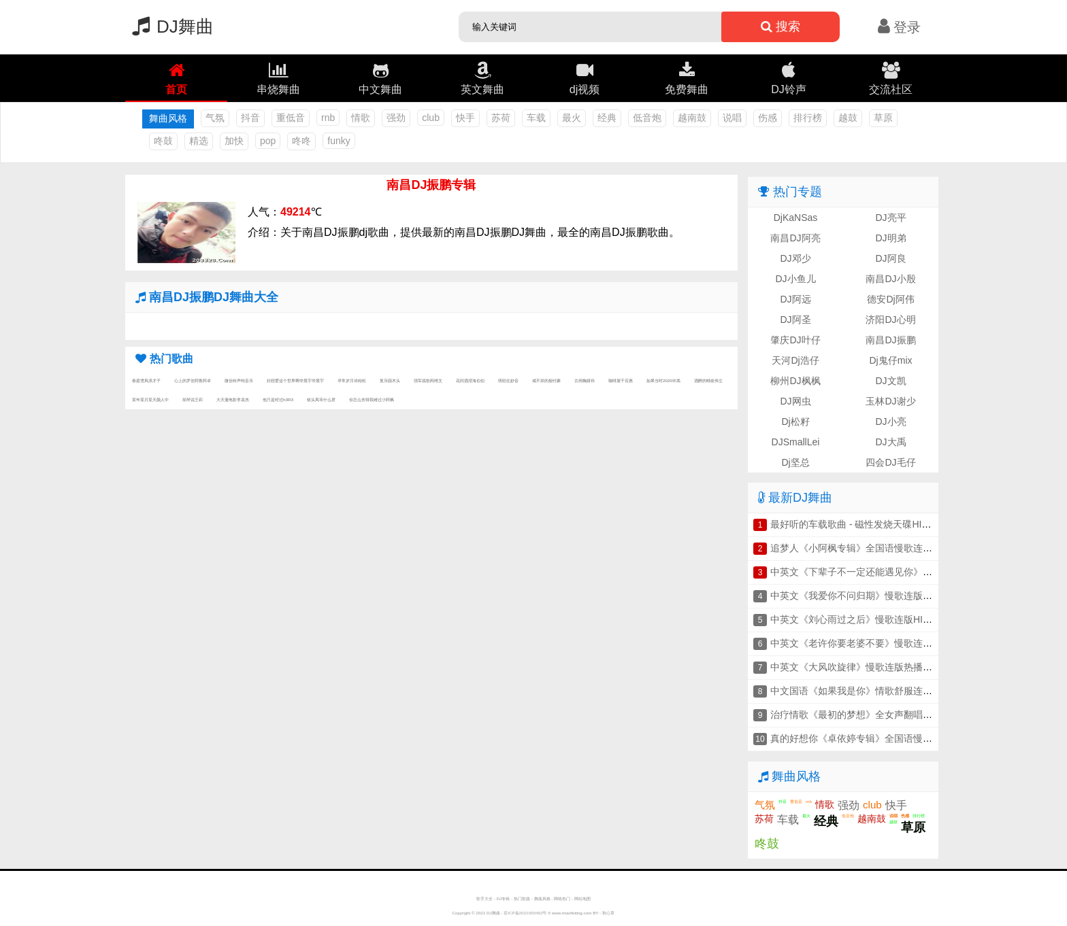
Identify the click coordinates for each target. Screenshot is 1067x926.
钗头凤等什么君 (321, 399)
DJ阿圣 (795, 319)
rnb (328, 117)
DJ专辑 (503, 898)
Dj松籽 (795, 421)
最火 (571, 117)
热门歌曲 (522, 898)
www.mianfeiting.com (572, 912)
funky (338, 140)
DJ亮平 (890, 217)
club (431, 117)
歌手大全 (484, 898)
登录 (899, 27)
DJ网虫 (795, 401)
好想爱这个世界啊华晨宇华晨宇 (295, 380)
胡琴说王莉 (192, 399)
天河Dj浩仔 (795, 360)
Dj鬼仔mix (891, 360)
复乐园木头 (390, 380)
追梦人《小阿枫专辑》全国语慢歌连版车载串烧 (870, 548)
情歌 (360, 117)
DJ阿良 (890, 258)
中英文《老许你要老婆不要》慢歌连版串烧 (860, 643)
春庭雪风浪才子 (146, 380)
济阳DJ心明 (890, 319)
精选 (198, 140)
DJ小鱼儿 (795, 278)
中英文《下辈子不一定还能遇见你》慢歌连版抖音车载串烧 (894, 571)
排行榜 (807, 117)
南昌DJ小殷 (890, 278)
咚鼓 (163, 140)
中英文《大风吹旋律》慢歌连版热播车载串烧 (865, 667)
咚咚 (301, 140)
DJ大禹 (890, 441)
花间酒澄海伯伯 (470, 380)
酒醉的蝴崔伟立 (708, 380)
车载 (536, 117)
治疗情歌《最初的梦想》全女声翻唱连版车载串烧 (875, 714)
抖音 (250, 117)
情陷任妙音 (508, 380)
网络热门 (562, 898)
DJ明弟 (890, 238)
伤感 (767, 117)
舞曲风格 (542, 898)
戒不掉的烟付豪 (546, 380)
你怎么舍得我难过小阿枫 (371, 399)
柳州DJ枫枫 (795, 380)
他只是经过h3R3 (278, 399)
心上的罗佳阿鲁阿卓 (192, 380)
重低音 (290, 117)
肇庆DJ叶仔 (795, 340)
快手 (465, 117)
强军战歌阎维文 (428, 380)
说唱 (732, 117)
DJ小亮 (890, 421)
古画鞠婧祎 (584, 380)
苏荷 (500, 117)
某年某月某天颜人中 (150, 399)
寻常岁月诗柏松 (352, 380)
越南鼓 (692, 117)
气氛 (215, 117)
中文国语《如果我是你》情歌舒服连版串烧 (860, 690)
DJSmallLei (796, 441)
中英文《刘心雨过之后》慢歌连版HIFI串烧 (860, 619)
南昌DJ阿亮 (795, 238)
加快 (234, 140)
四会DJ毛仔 (890, 462)
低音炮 (647, 117)
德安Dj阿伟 (890, 299)
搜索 (780, 26)
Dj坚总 (795, 462)
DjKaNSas (796, 217)
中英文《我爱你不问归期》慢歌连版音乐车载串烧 (875, 595)
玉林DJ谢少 (890, 401)
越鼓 (847, 117)
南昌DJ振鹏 (890, 340)
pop (268, 140)
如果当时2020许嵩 (663, 380)
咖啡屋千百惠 (620, 380)
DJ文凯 (890, 380)
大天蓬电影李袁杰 (232, 399)
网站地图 (582, 898)
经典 (607, 117)
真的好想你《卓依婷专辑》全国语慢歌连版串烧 (870, 738)
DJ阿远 (795, 299)
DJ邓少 (795, 258)
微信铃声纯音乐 (239, 380)
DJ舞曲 (169, 26)
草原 (883, 117)
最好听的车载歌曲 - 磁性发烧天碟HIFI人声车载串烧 (878, 524)
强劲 (396, 117)
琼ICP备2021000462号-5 (527, 912)
